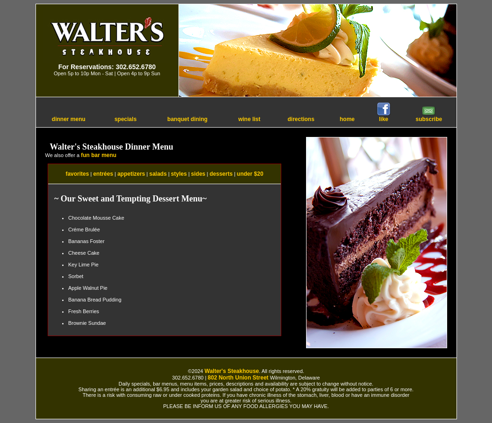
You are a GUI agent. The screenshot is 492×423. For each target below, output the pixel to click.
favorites (77, 174)
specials (125, 119)
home (347, 119)
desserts (221, 174)
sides (198, 174)
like (384, 116)
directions (300, 119)
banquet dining (187, 119)
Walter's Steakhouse (232, 371)
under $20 (250, 174)
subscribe (429, 116)
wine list (249, 119)
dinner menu (69, 119)
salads (157, 174)
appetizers (131, 174)
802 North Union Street (238, 377)
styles (179, 174)
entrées (103, 174)
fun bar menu (98, 155)
